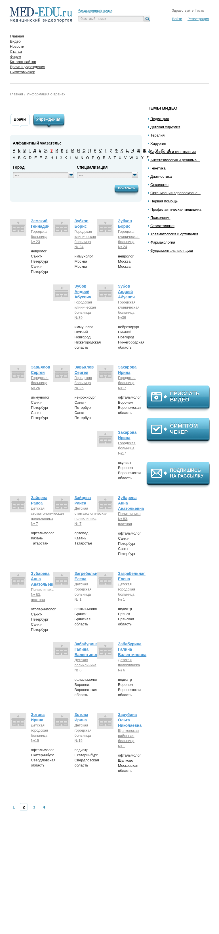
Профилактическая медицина (175, 209)
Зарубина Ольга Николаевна (130, 720)
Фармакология (162, 242)
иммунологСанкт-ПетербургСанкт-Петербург (40, 407)
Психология (160, 217)
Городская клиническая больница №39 (84, 310)
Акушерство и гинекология (173, 152)
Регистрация (198, 19)
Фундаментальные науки (171, 250)
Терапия (157, 135)
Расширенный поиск (95, 10)
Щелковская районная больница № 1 (128, 738)
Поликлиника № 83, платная (128, 519)
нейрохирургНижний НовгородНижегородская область (131, 337)
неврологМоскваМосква (126, 261)
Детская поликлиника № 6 (84, 665)
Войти (177, 19)
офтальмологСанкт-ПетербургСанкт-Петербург (129, 543)
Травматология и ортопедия (174, 234)
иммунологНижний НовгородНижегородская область (87, 337)
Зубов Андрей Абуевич (82, 291)
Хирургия (158, 143)
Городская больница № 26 (40, 383)
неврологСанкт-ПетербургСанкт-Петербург (40, 261)
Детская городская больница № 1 (82, 592)
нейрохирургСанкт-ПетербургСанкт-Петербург (85, 407)
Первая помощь (164, 201)
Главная (16, 94)
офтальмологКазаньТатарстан (42, 538)
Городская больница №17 (127, 383)
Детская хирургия (165, 127)
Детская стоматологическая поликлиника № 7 (41, 516)
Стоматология (162, 226)
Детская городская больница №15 (39, 733)
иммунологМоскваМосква (83, 261)
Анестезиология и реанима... (175, 160)
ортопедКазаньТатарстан (83, 538)
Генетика (158, 168)
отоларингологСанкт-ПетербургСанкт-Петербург (43, 619)
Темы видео (163, 108)
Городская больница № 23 (40, 236)
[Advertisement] (181, 321)
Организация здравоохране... (175, 193)
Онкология (159, 185)
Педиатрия (159, 119)
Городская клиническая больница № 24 (84, 239)
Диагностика (161, 176)
